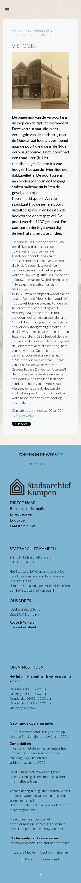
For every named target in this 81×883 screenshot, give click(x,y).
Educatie (17, 520)
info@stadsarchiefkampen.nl (33, 557)
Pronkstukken (26, 35)
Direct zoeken (21, 514)
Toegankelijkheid (23, 627)
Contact (46, 852)
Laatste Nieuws (24, 852)
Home (16, 30)
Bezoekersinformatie (27, 508)
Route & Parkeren (23, 622)
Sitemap (62, 852)
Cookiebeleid (49, 859)
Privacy (30, 859)
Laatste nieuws (22, 525)
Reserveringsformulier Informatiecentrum (39, 843)
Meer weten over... (38, 30)
